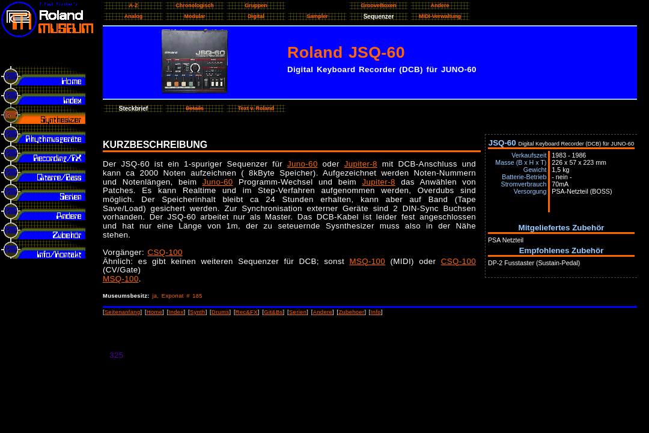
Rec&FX (247, 312)
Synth (198, 312)
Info (376, 312)
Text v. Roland (256, 108)
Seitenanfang (123, 312)
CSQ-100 (165, 252)
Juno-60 (302, 163)
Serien (297, 312)
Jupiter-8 (360, 163)
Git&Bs (273, 312)
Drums (220, 312)
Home (154, 312)
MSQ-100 (367, 261)
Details (195, 108)
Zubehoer (351, 312)
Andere (322, 312)
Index (176, 312)
